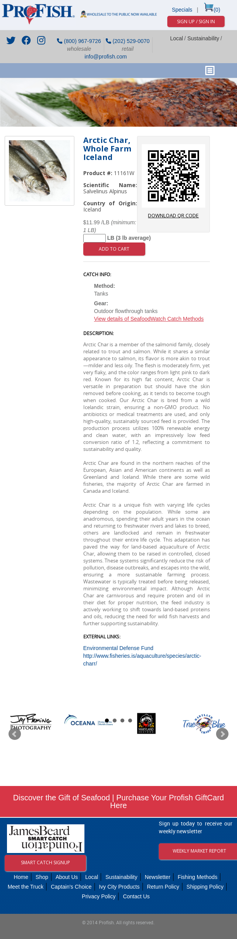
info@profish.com (105, 56)
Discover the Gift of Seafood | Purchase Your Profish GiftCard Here (118, 801)
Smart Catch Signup (45, 862)
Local (176, 38)
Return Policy (163, 887)
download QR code (173, 181)
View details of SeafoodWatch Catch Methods (149, 319)
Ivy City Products (119, 887)
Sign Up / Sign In (196, 21)
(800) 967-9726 (79, 41)
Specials (182, 10)
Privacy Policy (98, 896)
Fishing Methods (198, 877)
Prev (15, 734)
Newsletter (157, 877)
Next (222, 734)
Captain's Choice (71, 887)
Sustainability (203, 38)
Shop (42, 877)
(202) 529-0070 (128, 41)
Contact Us (136, 896)
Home (21, 877)
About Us (66, 877)
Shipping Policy (205, 887)
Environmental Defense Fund (118, 648)
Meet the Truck (26, 887)
